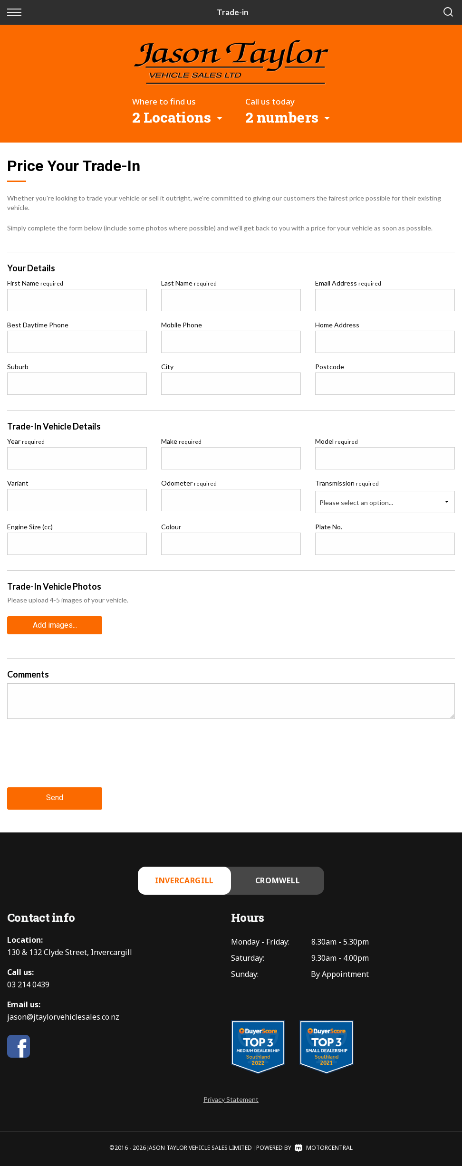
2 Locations (171, 117)
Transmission (347, 483)
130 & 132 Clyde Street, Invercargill (69, 952)
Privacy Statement (231, 1099)
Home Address (337, 325)
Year (26, 441)
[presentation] (79, 760)
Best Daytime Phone (37, 325)
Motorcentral (324, 1148)
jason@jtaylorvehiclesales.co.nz (63, 1017)
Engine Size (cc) (30, 527)
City (167, 367)
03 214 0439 (28, 984)
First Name (35, 283)
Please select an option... (356, 502)
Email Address (348, 283)
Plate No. (328, 527)
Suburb (18, 367)
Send (54, 798)
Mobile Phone (181, 325)
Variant (18, 483)
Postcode (329, 367)
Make (181, 441)
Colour (171, 527)
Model (336, 441)
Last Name (189, 283)
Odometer (189, 483)
